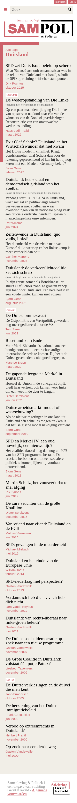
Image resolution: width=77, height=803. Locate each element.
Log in (73, 2)
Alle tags (12, 49)
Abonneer (60, 2)
